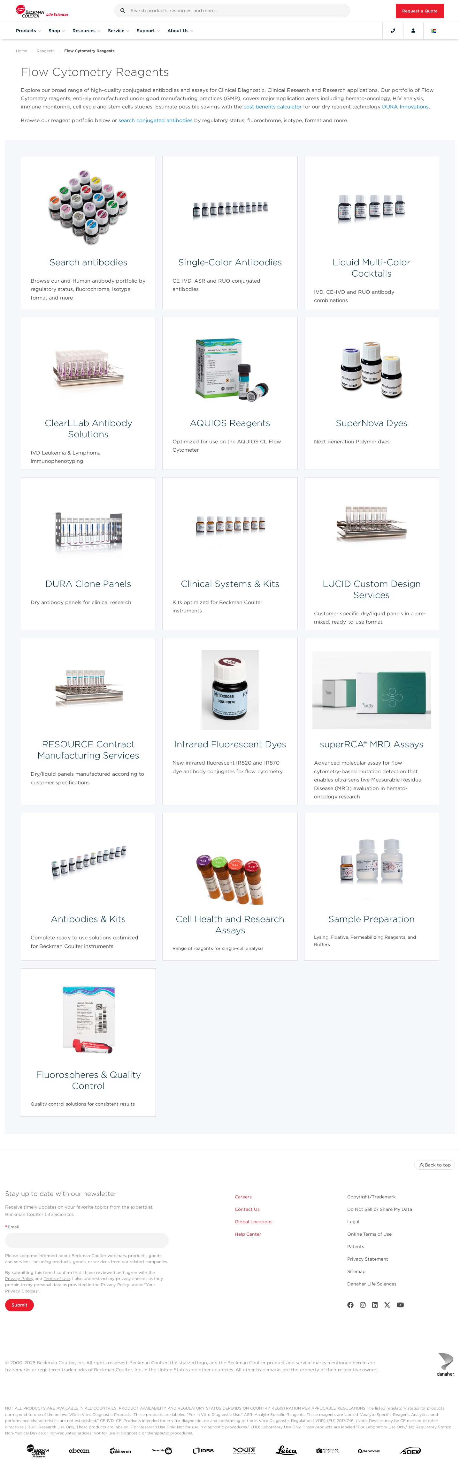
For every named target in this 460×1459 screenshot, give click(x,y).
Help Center (248, 1234)
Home (21, 50)
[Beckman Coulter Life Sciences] (42, 11)
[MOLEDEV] (327, 1452)
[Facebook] (350, 1306)
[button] (122, 10)
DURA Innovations (405, 107)
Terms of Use (57, 1278)
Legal (353, 1221)
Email (12, 1227)
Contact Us (247, 1209)
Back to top (434, 1165)
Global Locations (253, 1221)
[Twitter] (387, 1306)
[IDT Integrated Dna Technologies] (244, 1452)
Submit (19, 1304)
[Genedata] (161, 1452)
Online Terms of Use (369, 1234)
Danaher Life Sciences (371, 1283)
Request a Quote (420, 11)
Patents (355, 1246)
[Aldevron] (120, 1452)
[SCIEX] (410, 1452)
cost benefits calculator (272, 107)
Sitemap (356, 1271)
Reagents (46, 50)
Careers (243, 1196)
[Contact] (393, 30)
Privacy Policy (19, 1278)
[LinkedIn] (375, 1306)
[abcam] (79, 1452)
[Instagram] (363, 1306)
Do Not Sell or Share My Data (379, 1209)
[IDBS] (203, 1452)
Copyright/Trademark (371, 1196)
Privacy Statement (367, 1259)
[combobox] (232, 10)
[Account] (413, 30)
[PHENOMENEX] (368, 1452)
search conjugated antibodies (156, 120)
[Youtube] (400, 1306)
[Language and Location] (434, 30)
